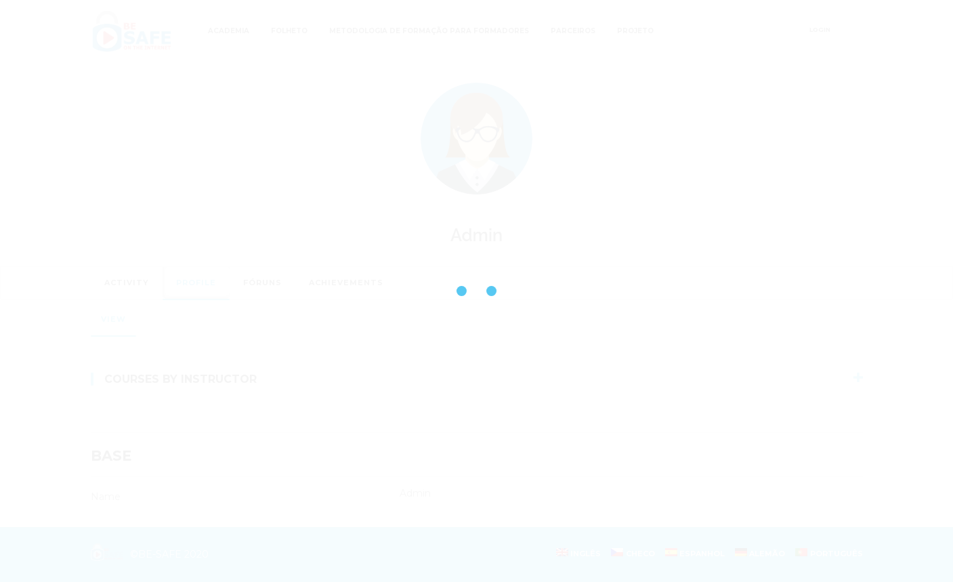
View (113, 319)
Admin (476, 235)
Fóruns (262, 282)
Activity (126, 282)
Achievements (346, 282)
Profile (196, 282)
